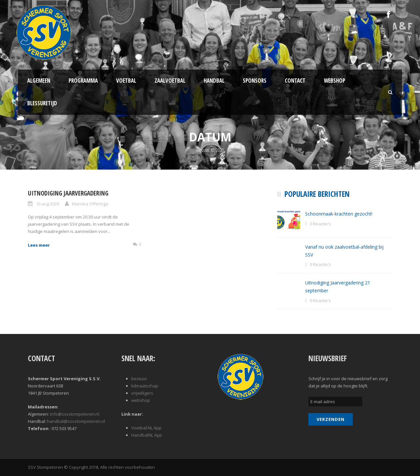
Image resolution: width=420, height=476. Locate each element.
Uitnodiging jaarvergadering (68, 193)
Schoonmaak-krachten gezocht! (338, 214)
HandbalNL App (146, 435)
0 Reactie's (320, 224)
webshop (140, 400)
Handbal (214, 80)
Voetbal (126, 80)
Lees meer (39, 245)
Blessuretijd (42, 103)
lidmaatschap (144, 386)
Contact (295, 80)
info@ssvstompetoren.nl (74, 414)
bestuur (139, 379)
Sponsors (254, 80)
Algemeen (38, 80)
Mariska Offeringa (90, 204)
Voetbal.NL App (146, 428)
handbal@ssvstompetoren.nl (76, 421)
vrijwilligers (142, 393)
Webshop (334, 80)
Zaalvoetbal (170, 80)
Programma (83, 80)
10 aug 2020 (47, 204)
